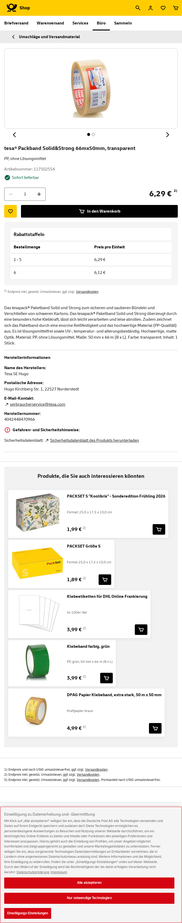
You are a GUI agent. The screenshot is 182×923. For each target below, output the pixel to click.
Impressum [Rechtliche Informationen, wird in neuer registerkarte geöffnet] (59, 877)
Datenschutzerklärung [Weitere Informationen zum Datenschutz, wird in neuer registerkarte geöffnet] (33, 877)
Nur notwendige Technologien (89, 902)
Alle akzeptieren (89, 887)
